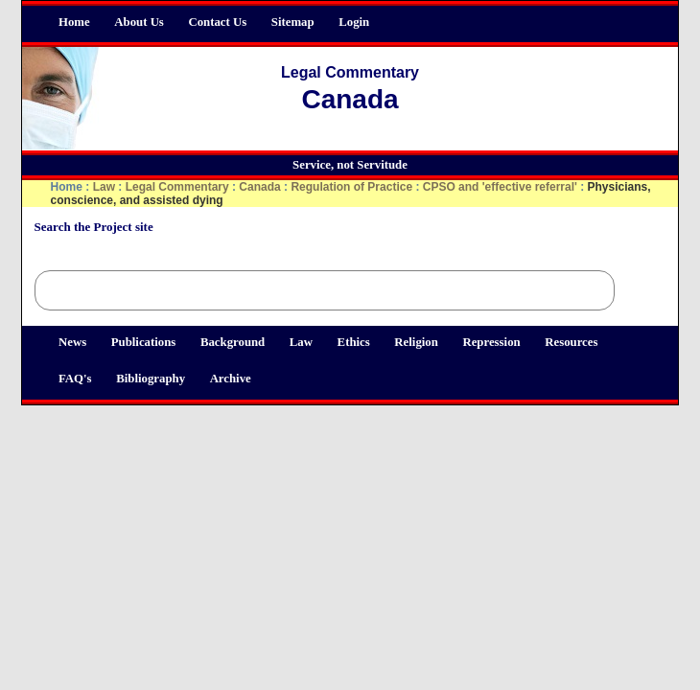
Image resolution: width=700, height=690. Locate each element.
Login (353, 22)
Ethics (354, 342)
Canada (259, 187)
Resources (571, 342)
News (72, 342)
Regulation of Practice (351, 187)
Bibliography (150, 378)
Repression (491, 342)
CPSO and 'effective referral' (500, 187)
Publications (143, 342)
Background (232, 342)
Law (301, 342)
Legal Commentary (177, 187)
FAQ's (75, 378)
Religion (416, 342)
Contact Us (217, 22)
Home (74, 22)
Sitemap (293, 22)
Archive (230, 378)
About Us (139, 22)
